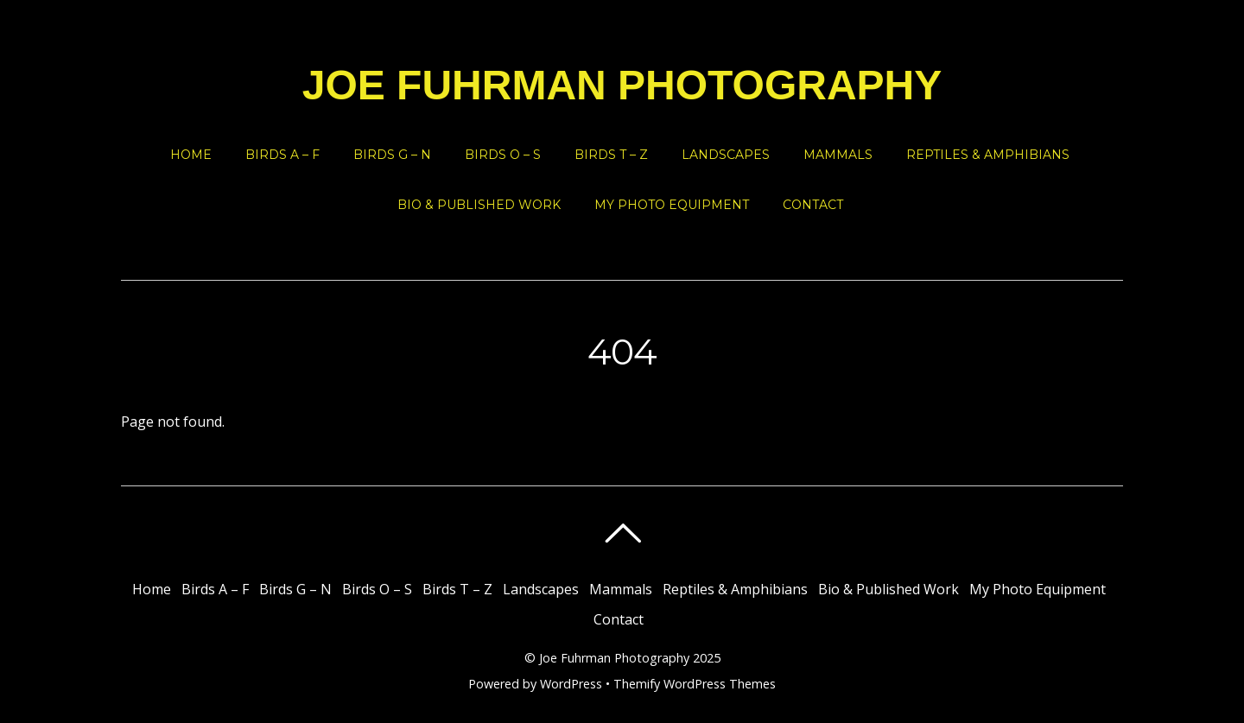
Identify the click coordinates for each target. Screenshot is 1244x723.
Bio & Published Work (479, 204)
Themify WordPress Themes (694, 683)
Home (191, 154)
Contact (813, 204)
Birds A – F (282, 154)
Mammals (838, 154)
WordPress (571, 683)
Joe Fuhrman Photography (614, 658)
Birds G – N (392, 154)
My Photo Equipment (671, 204)
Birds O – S (503, 154)
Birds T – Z (611, 154)
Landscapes (726, 154)
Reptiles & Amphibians (987, 154)
